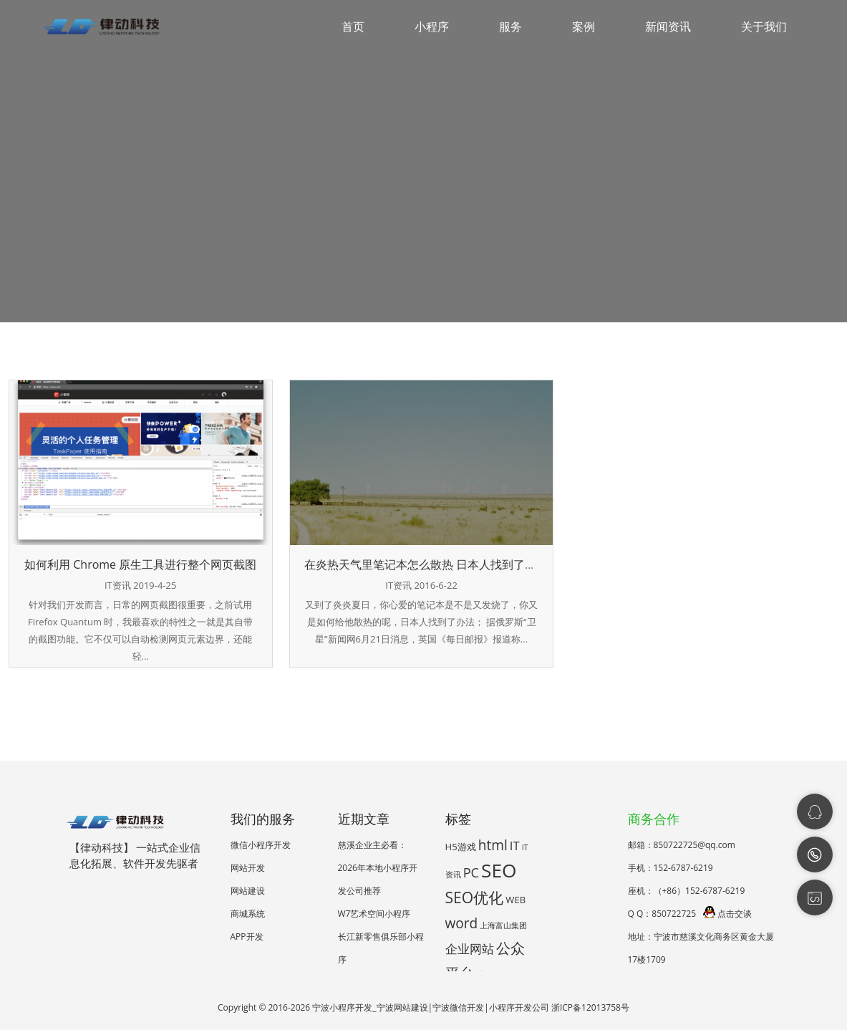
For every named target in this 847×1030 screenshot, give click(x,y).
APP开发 (247, 936)
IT (515, 845)
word (461, 923)
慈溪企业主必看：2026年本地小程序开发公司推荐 (377, 868)
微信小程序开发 (261, 845)
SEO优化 (474, 897)
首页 (353, 26)
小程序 (432, 26)
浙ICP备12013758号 (590, 1007)
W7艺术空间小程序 (374, 914)
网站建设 (248, 891)
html (493, 845)
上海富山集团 (503, 925)
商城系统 (248, 914)
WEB (515, 899)
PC (471, 872)
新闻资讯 (668, 26)
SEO (499, 870)
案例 (583, 26)
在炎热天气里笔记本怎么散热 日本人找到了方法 (426, 564)
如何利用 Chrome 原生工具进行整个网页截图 (140, 564)
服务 (510, 26)
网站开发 (248, 868)
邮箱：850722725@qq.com (681, 845)
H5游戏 (460, 846)
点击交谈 (727, 914)
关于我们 (764, 26)
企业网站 (469, 948)
